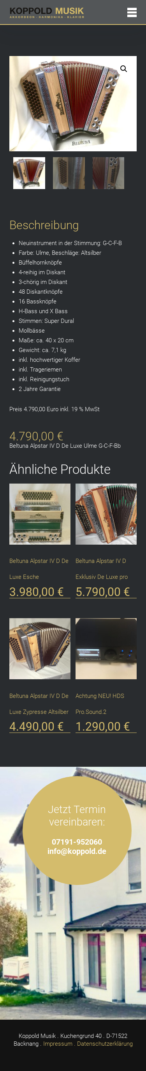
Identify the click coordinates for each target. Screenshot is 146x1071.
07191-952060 (77, 842)
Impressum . (59, 1043)
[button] (124, 69)
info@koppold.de (76, 851)
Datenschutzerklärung (105, 1043)
